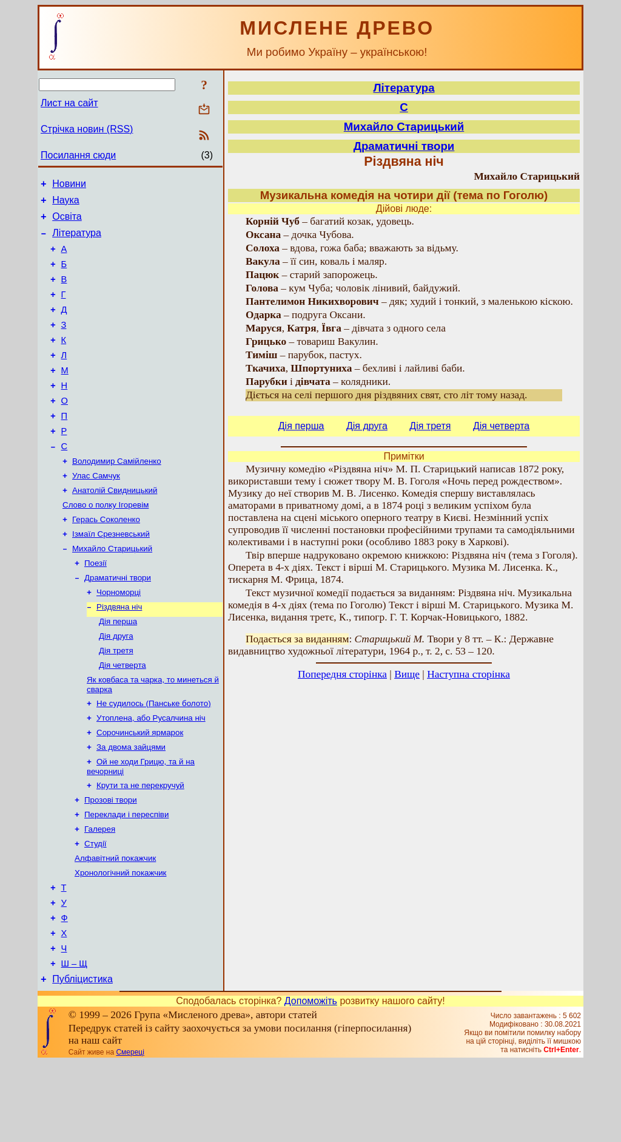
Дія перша (118, 668)
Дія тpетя (116, 700)
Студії (95, 908)
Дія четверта (122, 716)
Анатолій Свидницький (114, 526)
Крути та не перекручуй (140, 844)
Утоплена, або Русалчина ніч (151, 772)
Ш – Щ (74, 1041)
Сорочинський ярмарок (139, 788)
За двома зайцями (131, 804)
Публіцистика (82, 1058)
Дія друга (116, 684)
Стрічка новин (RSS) (87, 129)
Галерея (99, 892)
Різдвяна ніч (119, 653)
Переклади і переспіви (126, 876)
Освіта (67, 222)
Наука (65, 204)
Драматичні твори (117, 621)
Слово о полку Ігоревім (105, 542)
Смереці (130, 1131)
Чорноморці (118, 637)
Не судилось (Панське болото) (153, 756)
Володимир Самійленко (116, 495)
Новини (69, 185)
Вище (407, 674)
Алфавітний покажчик (115, 923)
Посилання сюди (78, 155)
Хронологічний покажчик (120, 939)
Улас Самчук (96, 510)
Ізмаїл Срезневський (111, 574)
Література (76, 240)
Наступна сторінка (468, 674)
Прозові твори (110, 860)
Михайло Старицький (112, 589)
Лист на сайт (69, 103)
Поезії (95, 605)
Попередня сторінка (342, 674)
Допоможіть (310, 1080)
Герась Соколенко (106, 558)
